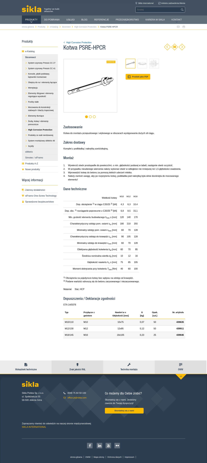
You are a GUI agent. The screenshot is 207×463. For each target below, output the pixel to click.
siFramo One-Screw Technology (39, 196)
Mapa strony (99, 457)
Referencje (101, 20)
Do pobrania (52, 20)
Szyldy (29, 146)
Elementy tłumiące (34, 116)
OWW (87, 457)
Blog (84, 20)
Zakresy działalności (33, 190)
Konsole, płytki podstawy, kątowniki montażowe (37, 75)
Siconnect (67, 27)
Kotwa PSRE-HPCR (109, 27)
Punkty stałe (32, 102)
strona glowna (29, 27)
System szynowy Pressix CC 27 (40, 63)
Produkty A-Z (30, 163)
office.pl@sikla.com (77, 398)
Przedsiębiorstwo (127, 21)
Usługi (70, 21)
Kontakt (176, 21)
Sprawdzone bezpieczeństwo (38, 202)
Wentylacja (31, 88)
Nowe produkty (31, 169)
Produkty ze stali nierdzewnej (39, 135)
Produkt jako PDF (138, 76)
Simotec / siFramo (34, 157)
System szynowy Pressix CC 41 (40, 68)
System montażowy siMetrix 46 (40, 141)
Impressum (129, 457)
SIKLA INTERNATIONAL (34, 427)
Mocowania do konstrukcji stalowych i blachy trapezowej (39, 108)
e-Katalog (55, 27)
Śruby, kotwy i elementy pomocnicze (36, 122)
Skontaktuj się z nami (124, 411)
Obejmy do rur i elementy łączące (41, 82)
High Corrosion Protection (86, 27)
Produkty (31, 21)
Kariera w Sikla (155, 20)
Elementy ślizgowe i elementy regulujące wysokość (39, 94)
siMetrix (29, 152)
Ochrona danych (114, 457)
